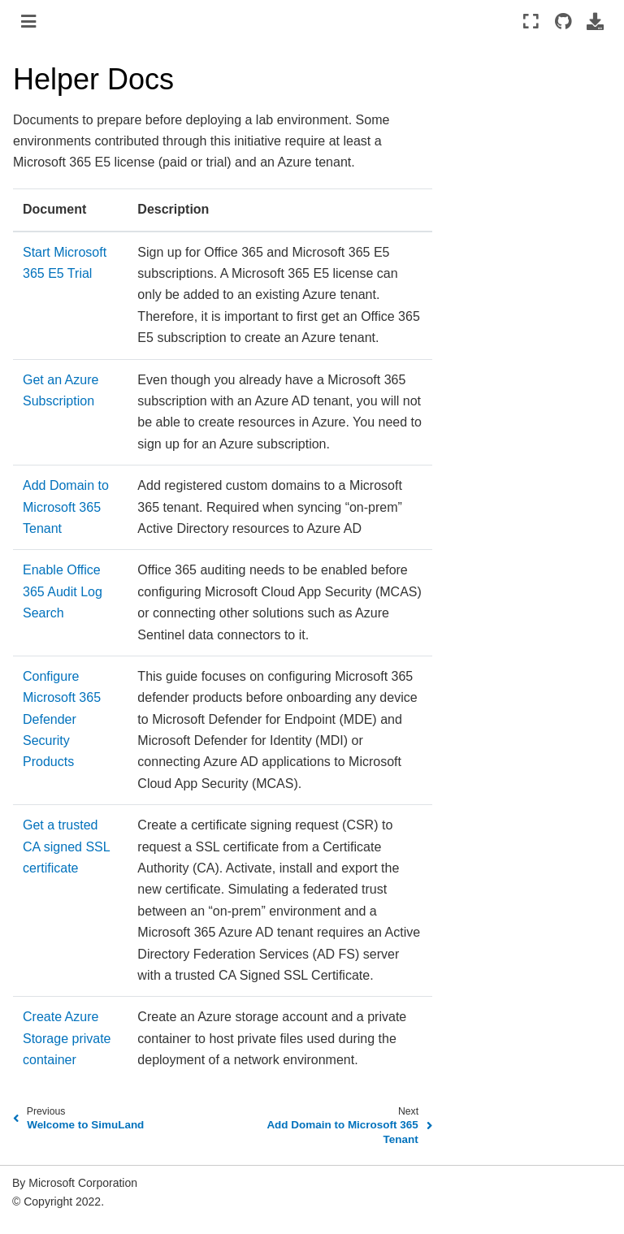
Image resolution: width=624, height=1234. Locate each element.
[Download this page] (595, 21)
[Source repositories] (563, 21)
